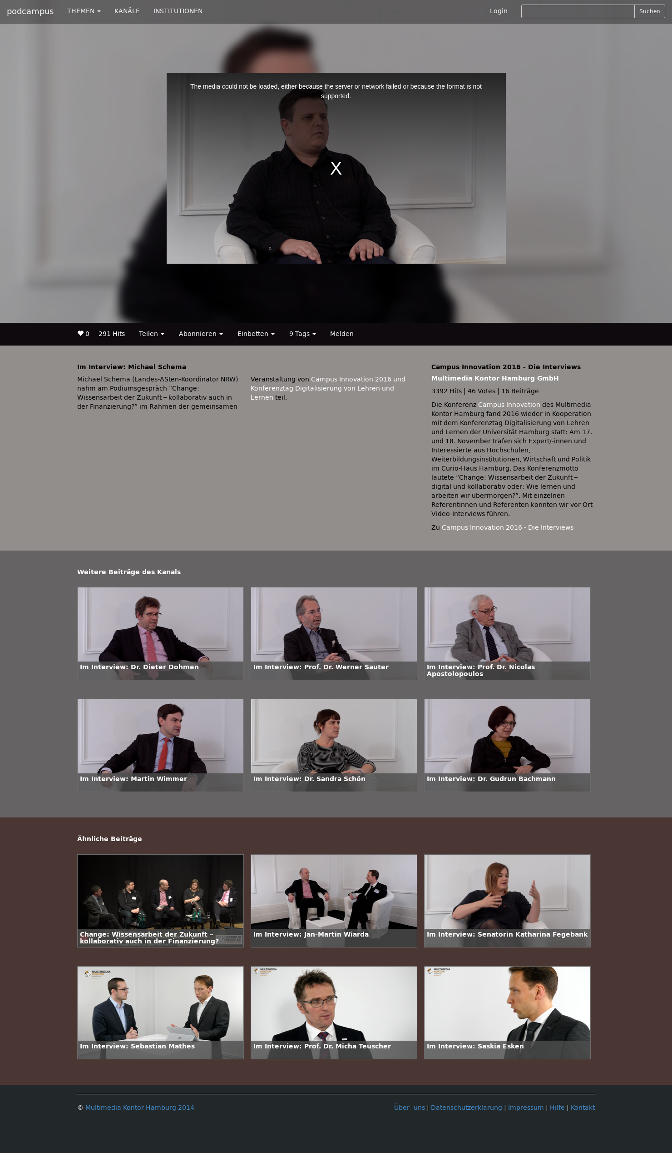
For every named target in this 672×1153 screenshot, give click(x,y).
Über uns (409, 1108)
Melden (342, 334)
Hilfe (557, 1108)
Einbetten (256, 334)
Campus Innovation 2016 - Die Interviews (507, 527)
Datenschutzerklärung (466, 1108)
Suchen (649, 11)
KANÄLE (127, 11)
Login (499, 11)
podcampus (30, 11)
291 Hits (112, 334)
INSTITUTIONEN (178, 11)
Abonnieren (201, 334)
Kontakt (583, 1108)
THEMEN (84, 11)
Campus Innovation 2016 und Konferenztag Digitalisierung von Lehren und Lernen (328, 388)
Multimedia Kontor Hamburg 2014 (139, 1108)
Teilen (151, 334)
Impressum (526, 1108)
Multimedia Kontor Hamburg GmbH (495, 378)
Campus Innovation (509, 405)
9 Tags (302, 334)
